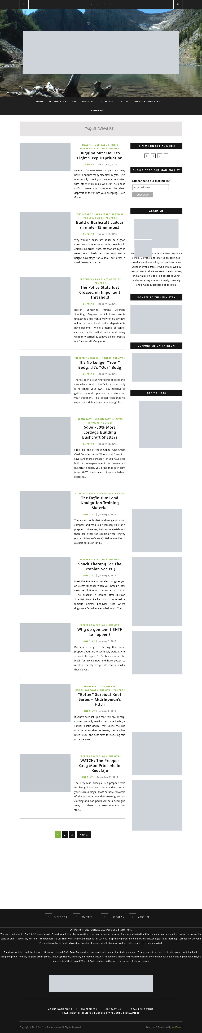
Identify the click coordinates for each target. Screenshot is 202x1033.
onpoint (88, 164)
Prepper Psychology (93, 148)
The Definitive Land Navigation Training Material (100, 502)
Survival (107, 101)
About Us (97, 110)
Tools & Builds (94, 218)
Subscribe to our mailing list (151, 180)
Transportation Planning (107, 493)
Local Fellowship (146, 101)
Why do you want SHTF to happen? (99, 632)
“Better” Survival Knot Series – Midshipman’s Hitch (99, 699)
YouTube (111, 218)
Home (39, 101)
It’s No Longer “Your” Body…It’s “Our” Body (99, 365)
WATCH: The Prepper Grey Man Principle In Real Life (99, 765)
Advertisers (89, 1009)
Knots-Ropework (87, 690)
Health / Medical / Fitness (100, 144)
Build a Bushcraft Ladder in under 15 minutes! (100, 225)
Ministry (88, 101)
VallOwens (177, 1027)
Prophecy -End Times (63, 101)
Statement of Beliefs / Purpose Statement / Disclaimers (101, 1013)
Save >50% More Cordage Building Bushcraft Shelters (99, 432)
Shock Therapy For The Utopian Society (99, 566)
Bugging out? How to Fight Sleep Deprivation (100, 155)
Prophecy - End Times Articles (100, 279)
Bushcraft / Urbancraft (93, 214)
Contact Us (113, 1009)
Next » (84, 834)
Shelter (117, 419)
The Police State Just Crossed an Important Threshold (99, 292)
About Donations (60, 1009)
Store (125, 101)
